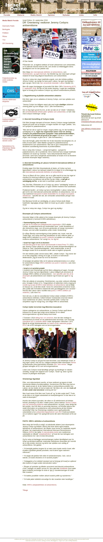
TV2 (3, 40)
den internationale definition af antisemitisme (46, 72)
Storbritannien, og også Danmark (34, 74)
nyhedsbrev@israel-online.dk (91, 122)
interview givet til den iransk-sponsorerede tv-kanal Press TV (47, 245)
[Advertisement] (91, 175)
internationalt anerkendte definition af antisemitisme (44, 172)
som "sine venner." (60, 364)
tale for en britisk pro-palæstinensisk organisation (43, 224)
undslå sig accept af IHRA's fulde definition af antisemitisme (44, 285)
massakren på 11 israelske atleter (35, 321)
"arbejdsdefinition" (45, 434)
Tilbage (25, 490)
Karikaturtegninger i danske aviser (9, 140)
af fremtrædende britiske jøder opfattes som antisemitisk (45, 112)
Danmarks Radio (8, 26)
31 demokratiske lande (50, 432)
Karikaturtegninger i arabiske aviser (9, 120)
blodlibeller (64, 468)
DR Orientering (7, 43)
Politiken (5, 33)
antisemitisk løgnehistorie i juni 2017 (49, 412)
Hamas (73, 362)
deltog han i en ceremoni (44, 318)
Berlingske (6, 29)
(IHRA (31, 432)
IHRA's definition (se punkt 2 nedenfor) (53, 263)
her (49, 239)
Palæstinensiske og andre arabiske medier (9, 80)
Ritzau (4, 36)
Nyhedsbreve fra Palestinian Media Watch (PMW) (8, 148)
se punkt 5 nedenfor (47, 237)
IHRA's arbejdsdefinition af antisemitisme (41, 485)
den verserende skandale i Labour (52, 83)
